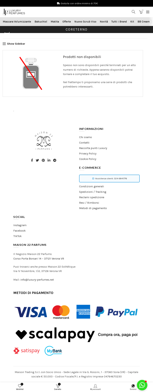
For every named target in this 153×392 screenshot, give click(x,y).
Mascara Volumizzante (17, 21)
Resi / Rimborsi (89, 202)
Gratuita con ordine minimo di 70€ (79, 3)
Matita (55, 21)
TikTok (17, 236)
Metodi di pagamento (93, 208)
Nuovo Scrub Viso (85, 21)
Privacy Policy (87, 153)
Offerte (66, 21)
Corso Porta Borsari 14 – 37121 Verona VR (38, 258)
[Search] (133, 11)
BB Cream (144, 21)
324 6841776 (120, 178)
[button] (142, 385)
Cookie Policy (87, 159)
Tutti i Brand (119, 21)
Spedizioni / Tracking (92, 191)
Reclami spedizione (91, 197)
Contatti (84, 142)
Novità (104, 21)
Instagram (19, 225)
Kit (132, 21)
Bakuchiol (41, 21)
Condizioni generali (91, 186)
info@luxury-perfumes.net (37, 279)
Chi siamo (85, 137)
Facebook (19, 230)
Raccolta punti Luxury (93, 148)
